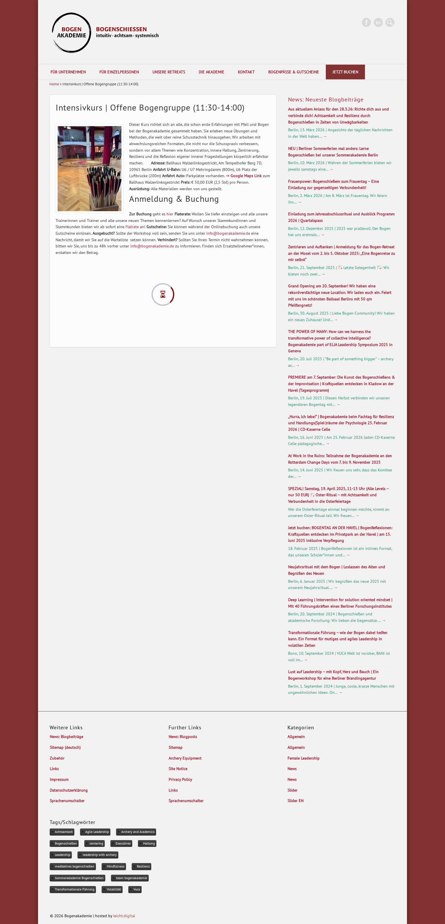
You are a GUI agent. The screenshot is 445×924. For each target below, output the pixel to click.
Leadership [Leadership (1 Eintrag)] (62, 855)
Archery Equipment (185, 758)
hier (170, 214)
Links (54, 768)
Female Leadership (303, 758)
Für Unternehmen (68, 72)
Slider (292, 790)
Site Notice (178, 768)
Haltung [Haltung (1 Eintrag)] (149, 843)
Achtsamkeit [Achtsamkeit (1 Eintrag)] (64, 832)
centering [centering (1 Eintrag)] (96, 843)
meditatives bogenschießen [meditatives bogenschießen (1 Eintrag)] (74, 866)
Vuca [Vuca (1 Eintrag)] (136, 889)
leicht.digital (124, 915)
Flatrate (132, 226)
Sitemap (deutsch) (65, 747)
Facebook (366, 22)
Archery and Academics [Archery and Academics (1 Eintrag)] (137, 832)
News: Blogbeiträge (66, 736)
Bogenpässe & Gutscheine (293, 72)
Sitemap (175, 747)
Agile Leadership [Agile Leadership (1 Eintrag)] (97, 832)
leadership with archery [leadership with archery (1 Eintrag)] (100, 855)
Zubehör (57, 758)
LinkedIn (378, 22)
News (292, 768)
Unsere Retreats (168, 72)
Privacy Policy (180, 779)
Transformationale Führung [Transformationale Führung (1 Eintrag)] (74, 889)
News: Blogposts (183, 736)
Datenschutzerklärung (69, 790)
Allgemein (296, 736)
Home (54, 84)
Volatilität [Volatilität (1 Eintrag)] (114, 889)
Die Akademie (211, 72)
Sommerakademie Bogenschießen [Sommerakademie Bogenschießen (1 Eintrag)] (79, 878)
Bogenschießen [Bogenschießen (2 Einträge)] (66, 843)
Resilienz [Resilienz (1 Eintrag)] (143, 866)
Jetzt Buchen (345, 72)
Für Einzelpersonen (119, 72)
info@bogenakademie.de (228, 233)
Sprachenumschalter (67, 800)
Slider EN (295, 800)
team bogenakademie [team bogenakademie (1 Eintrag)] (131, 878)
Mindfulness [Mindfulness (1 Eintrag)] (115, 866)
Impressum (59, 779)
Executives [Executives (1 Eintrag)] (123, 843)
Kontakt (246, 72)
